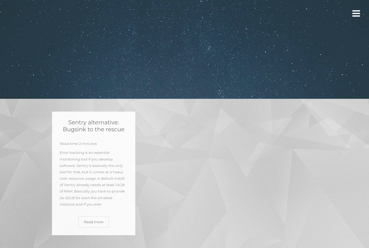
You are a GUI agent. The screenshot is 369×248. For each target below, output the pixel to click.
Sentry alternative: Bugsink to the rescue (94, 126)
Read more (94, 222)
